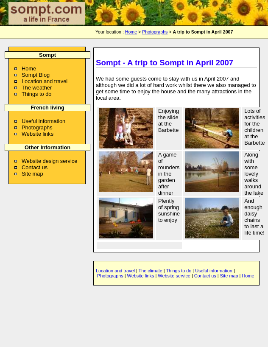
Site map (32, 174)
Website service (174, 275)
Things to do (36, 94)
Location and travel (44, 81)
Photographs (155, 31)
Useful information (43, 121)
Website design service (49, 161)
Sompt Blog (36, 75)
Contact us (34, 167)
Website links (37, 134)
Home (131, 31)
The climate (150, 270)
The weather (37, 87)
